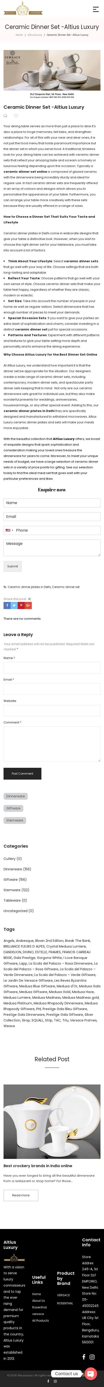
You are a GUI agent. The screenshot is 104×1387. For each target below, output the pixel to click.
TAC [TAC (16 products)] (57, 1020)
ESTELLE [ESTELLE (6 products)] (41, 952)
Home (19, 35)
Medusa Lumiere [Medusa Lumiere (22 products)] (17, 997)
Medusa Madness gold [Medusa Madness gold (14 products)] (80, 997)
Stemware (14, 820)
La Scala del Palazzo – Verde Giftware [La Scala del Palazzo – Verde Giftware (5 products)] (65, 974)
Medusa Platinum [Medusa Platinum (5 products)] (18, 1003)
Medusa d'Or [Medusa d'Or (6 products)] (67, 986)
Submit (12, 566)
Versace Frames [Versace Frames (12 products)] (83, 1020)
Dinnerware (15, 796)
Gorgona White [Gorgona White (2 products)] (49, 957)
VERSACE (63, 1295)
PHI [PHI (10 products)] (38, 1009)
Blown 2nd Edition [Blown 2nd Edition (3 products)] (49, 940)
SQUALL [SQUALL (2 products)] (37, 1020)
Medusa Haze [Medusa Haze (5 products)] (83, 991)
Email (9, 679)
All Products (40, 1321)
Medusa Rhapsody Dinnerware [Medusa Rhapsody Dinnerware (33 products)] (58, 1003)
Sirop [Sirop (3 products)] (26, 1020)
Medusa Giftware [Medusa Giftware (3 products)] (33, 991)
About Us (38, 1301)
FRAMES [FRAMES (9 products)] (55, 952)
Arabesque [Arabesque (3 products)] (25, 940)
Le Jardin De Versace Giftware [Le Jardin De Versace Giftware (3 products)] (28, 980)
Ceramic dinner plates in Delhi (29, 587)
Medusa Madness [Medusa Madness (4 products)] (46, 997)
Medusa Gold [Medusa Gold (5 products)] (59, 991)
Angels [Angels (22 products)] (9, 940)
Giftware (13, 808)
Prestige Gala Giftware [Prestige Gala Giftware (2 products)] (64, 1014)
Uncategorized (16, 910)
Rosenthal (39, 1307)
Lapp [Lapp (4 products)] (23, 963)
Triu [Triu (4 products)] (65, 1020)
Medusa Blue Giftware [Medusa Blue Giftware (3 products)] (37, 986)
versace (38, 1314)
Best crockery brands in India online (38, 1166)
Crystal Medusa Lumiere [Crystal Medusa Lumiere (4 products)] (66, 946)
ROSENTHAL (65, 1303)
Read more (21, 1195)
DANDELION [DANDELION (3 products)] (12, 952)
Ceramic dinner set (66, 587)
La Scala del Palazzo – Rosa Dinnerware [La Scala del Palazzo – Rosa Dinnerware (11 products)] (60, 963)
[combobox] (9, 530)
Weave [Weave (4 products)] (9, 1026)
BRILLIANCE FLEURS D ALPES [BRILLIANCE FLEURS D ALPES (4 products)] (24, 946)
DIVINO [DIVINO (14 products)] (28, 952)
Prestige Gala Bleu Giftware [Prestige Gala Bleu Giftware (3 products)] (65, 1009)
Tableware (12, 900)
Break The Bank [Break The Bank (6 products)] (77, 940)
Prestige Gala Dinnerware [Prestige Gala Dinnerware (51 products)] (24, 1014)
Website (10, 701)
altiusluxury (35, 35)
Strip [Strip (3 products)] (48, 1020)
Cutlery (10, 858)
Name (9, 658)
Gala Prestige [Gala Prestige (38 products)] (24, 957)
